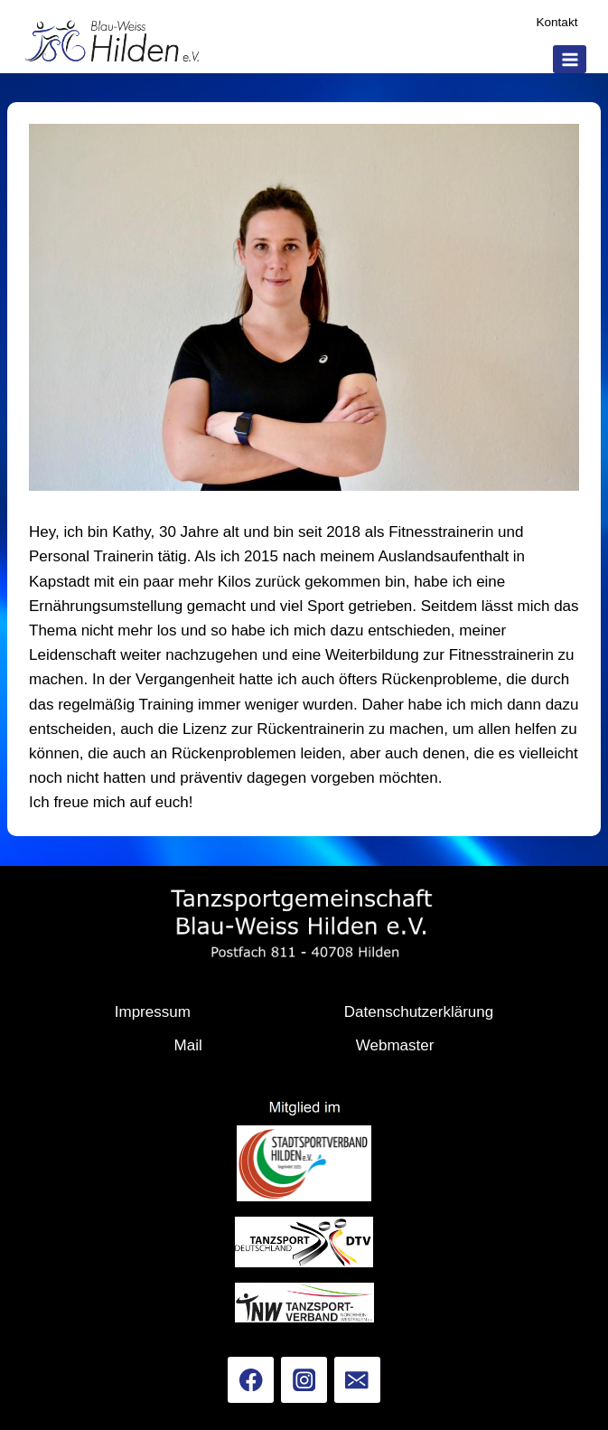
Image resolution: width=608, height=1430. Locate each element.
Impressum (153, 1012)
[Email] (357, 1380)
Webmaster (395, 1045)
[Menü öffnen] (569, 59)
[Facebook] (251, 1380)
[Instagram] (304, 1380)
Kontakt (556, 22)
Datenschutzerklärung (418, 1012)
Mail (188, 1045)
